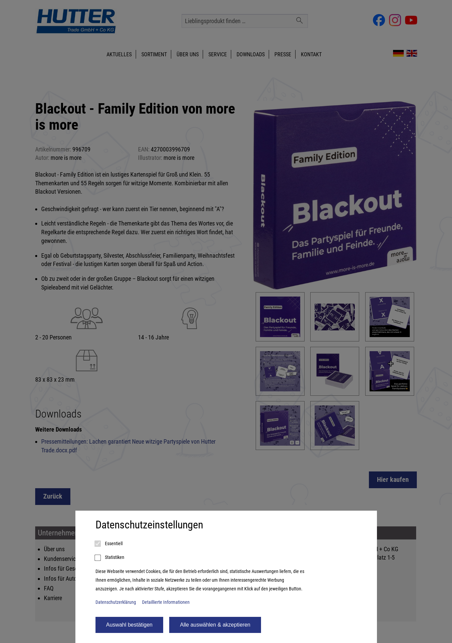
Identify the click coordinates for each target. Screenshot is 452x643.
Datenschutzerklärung (115, 602)
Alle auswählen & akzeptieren (215, 625)
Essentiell (109, 543)
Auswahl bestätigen (129, 625)
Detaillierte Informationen (166, 602)
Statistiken (109, 558)
